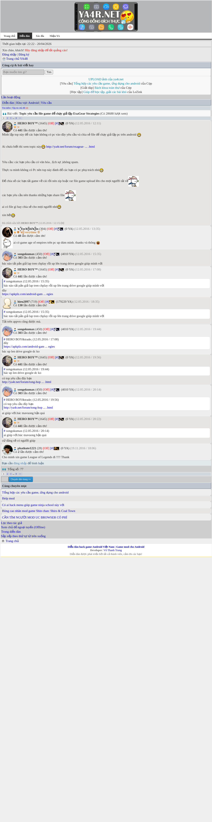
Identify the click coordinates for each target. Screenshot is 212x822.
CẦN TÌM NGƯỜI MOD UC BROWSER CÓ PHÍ (34, 517)
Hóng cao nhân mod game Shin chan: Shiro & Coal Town (38, 511)
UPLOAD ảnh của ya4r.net (106, 79)
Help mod (8, 498)
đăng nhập (20, 463)
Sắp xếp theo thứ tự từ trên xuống (23, 536)
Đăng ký (24, 54)
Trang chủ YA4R (17, 58)
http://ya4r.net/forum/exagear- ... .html (70, 146)
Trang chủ (9, 36)
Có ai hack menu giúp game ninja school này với (33, 505)
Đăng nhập (9, 54)
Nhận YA (55, 36)
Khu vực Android (27, 102)
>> (20, 118)
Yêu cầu (46, 102)
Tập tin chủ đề (18, 108)
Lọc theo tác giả (11, 523)
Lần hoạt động (11, 97)
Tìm (49, 72)
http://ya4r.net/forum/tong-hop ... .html (26, 382)
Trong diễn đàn (11, 531)
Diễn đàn (8, 102)
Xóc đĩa (40, 36)
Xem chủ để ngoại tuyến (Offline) (23, 527)
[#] (57, 123)
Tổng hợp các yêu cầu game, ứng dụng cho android (107, 83)
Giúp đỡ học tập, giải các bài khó (104, 92)
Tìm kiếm (6, 108)
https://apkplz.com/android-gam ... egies (27, 294)
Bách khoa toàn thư (107, 87)
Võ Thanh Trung (113, 550)
